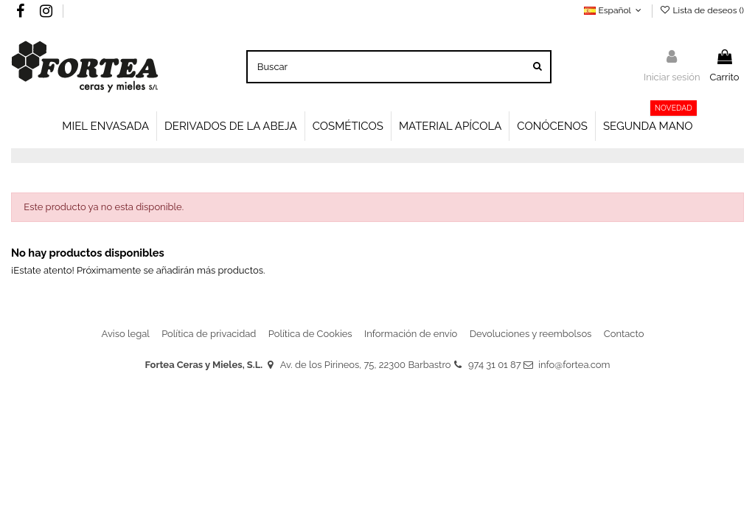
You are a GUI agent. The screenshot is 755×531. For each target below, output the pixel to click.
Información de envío (410, 333)
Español (614, 10)
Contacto (624, 333)
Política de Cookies (310, 333)
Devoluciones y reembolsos (531, 333)
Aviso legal (126, 333)
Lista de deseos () (701, 10)
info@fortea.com (574, 364)
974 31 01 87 (494, 364)
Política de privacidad (208, 333)
